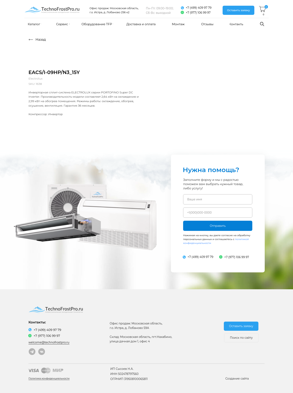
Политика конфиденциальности (49, 378)
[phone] (217, 212)
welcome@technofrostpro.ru (48, 342)
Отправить (218, 226)
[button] (238, 10)
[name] (217, 199)
